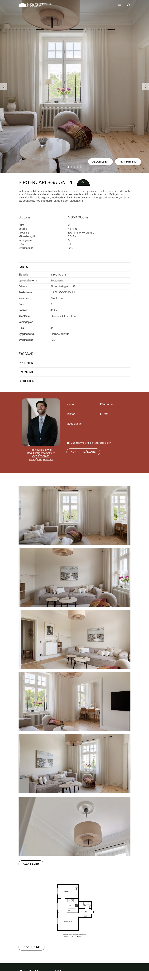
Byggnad (26, 354)
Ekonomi (26, 372)
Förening (26, 363)
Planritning (128, 161)
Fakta (23, 267)
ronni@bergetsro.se (41, 459)
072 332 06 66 (41, 456)
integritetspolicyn (101, 442)
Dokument (27, 381)
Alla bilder (100, 161)
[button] (68, 167)
